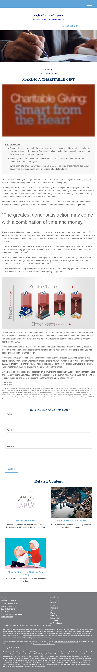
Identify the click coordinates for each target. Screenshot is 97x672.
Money (53, 613)
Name (9, 414)
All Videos (54, 621)
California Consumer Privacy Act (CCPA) (66, 641)
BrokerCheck (47, 625)
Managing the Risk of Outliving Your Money (26, 573)
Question (9, 446)
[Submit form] (11, 469)
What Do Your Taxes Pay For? (71, 520)
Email (9, 430)
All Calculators (56, 623)
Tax (51, 610)
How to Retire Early (25, 520)
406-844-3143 (70, 26)
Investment (54, 603)
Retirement (54, 600)
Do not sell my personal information (44, 644)
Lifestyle (53, 615)
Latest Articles (55, 618)
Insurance (54, 608)
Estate (52, 605)
